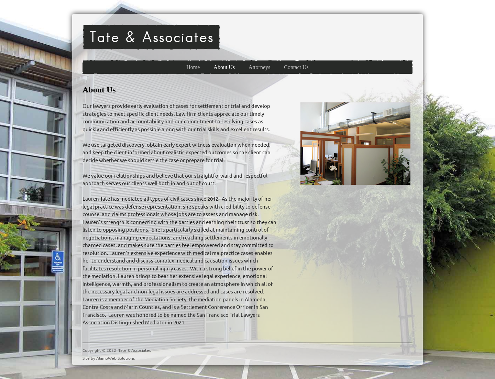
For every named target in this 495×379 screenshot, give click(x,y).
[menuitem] (193, 67)
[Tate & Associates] (151, 37)
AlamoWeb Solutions (115, 358)
